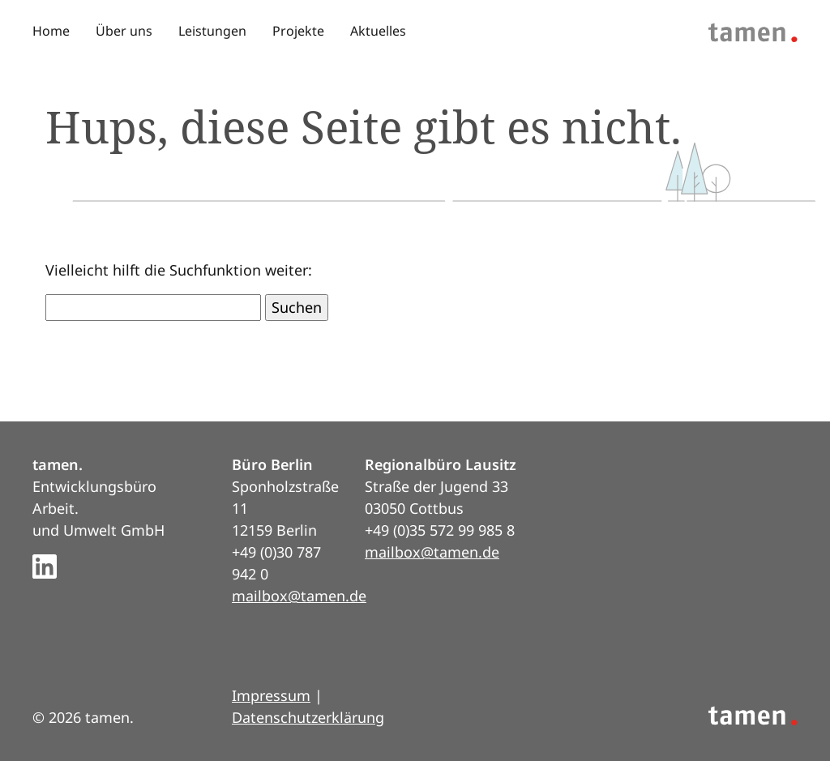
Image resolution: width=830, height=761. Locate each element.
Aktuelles (378, 31)
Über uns (124, 31)
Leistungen (212, 31)
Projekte (298, 31)
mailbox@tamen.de (299, 595)
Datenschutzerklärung (308, 717)
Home (51, 31)
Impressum (271, 695)
